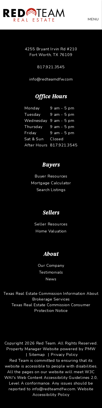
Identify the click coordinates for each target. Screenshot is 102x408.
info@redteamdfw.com (51, 79)
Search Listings (51, 189)
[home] (34, 14)
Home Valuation (51, 231)
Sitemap (37, 354)
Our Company (51, 265)
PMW (90, 349)
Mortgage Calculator (51, 183)
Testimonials (51, 272)
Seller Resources (51, 224)
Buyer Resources (51, 176)
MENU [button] (93, 19)
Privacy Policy (64, 354)
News (51, 279)
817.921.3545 (51, 67)
